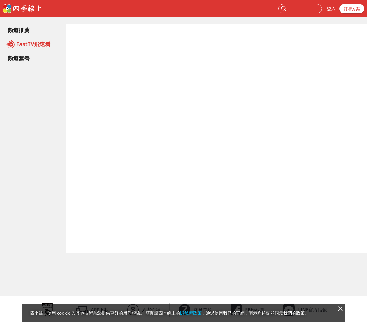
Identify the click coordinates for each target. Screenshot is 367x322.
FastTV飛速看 (27, 44)
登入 (331, 8)
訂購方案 (352, 8)
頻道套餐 (19, 58)
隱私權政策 (191, 313)
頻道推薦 (19, 30)
